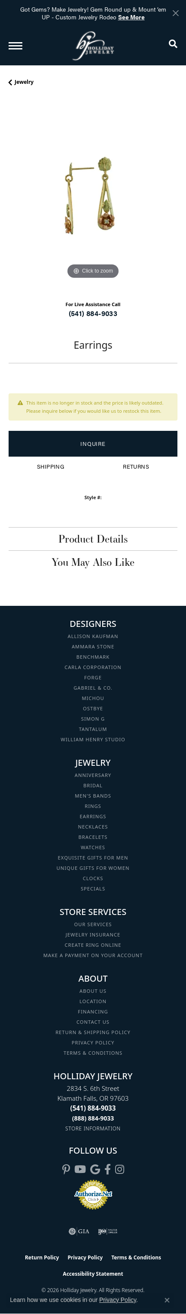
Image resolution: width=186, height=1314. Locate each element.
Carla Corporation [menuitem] (93, 667)
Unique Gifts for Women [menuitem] (93, 868)
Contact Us (93, 1022)
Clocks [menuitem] (93, 878)
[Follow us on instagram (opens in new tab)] (119, 1169)
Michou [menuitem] (93, 698)
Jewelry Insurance (93, 934)
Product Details (93, 538)
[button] (173, 45)
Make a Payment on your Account (93, 955)
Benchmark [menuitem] (93, 657)
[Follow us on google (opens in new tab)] (95, 1169)
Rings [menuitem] (93, 806)
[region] (93, 196)
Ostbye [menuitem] (93, 708)
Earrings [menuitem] (93, 816)
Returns (136, 466)
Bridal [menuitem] (93, 785)
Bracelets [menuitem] (93, 837)
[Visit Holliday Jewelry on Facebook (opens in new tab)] (107, 1169)
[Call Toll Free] (93, 1118)
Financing (93, 1011)
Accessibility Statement (93, 1273)
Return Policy (42, 1257)
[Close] (175, 13)
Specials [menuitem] (93, 888)
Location (93, 1001)
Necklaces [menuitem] (93, 826)
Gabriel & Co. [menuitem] (93, 688)
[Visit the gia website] (79, 1231)
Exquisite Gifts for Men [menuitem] (93, 857)
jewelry (24, 82)
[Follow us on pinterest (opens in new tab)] (66, 1169)
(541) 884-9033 (93, 313)
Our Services (93, 924)
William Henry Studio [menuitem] (93, 739)
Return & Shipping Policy (93, 1032)
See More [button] (131, 16)
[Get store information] (93, 1128)
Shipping (50, 466)
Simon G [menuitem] (93, 718)
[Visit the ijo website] (107, 1231)
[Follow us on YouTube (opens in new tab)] (80, 1169)
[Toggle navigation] (15, 46)
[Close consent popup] (167, 1300)
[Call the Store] (93, 1108)
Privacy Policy (93, 1042)
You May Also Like (93, 562)
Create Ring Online (93, 945)
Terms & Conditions (93, 1053)
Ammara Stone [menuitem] (93, 646)
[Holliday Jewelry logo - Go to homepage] (93, 45)
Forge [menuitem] (93, 677)
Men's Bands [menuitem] (93, 795)
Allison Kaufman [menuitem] (93, 636)
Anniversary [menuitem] (93, 775)
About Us (93, 991)
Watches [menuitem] (93, 847)
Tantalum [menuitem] (93, 729)
